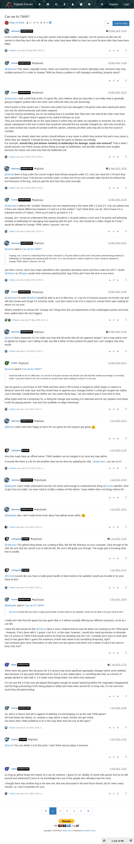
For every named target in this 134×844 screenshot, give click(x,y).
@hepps (22, 273)
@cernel (9, 174)
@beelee (39, 421)
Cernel (14, 63)
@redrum (10, 273)
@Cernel (38, 169)
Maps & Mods (17, 22)
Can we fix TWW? (32, 249)
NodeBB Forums (89, 831)
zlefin (13, 665)
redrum (14, 739)
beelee (14, 363)
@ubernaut (37, 63)
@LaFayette (40, 480)
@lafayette (10, 486)
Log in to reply (120, 23)
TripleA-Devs (67, 831)
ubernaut (15, 31)
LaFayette (16, 450)
